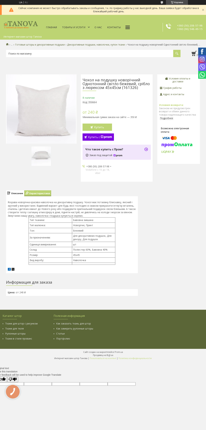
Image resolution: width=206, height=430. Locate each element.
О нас (98, 27)
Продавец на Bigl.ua (103, 355)
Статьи (60, 333)
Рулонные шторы (15, 333)
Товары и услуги (73, 27)
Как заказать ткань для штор (73, 323)
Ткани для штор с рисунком (21, 323)
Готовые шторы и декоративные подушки (40, 44)
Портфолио (63, 338)
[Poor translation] (12, 379)
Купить (99, 127)
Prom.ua (119, 352)
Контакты (114, 27)
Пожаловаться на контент (103, 358)
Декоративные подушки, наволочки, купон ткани (96, 44)
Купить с (100, 137)
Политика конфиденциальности (135, 358)
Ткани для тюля (14, 328)
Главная (51, 27)
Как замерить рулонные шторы (74, 328)
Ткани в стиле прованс (18, 338)
